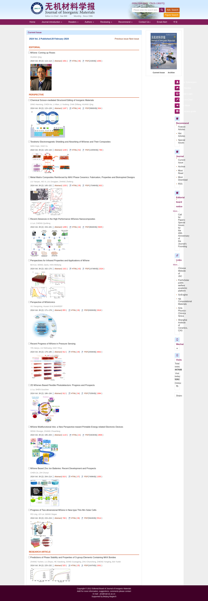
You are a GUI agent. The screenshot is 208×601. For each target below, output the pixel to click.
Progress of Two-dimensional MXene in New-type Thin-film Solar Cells (63, 510)
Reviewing (106, 22)
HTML (74, 61)
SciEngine (183, 295)
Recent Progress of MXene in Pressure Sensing (52, 344)
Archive (171, 73)
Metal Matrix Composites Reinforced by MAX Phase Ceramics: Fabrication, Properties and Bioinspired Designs (82, 177)
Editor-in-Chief (178, 100)
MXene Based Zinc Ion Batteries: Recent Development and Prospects (63, 468)
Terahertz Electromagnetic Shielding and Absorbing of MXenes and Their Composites (70, 142)
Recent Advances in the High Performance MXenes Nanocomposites (62, 219)
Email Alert (162, 22)
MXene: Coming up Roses (42, 53)
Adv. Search (172, 10)
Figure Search (171, 15)
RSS (180, 184)
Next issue (134, 39)
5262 (177, 379)
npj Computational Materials (185, 301)
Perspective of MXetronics (42, 302)
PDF (87, 61)
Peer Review (178, 88)
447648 (177, 370)
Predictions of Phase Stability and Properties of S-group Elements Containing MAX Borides (73, 557)
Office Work (178, 105)
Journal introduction (52, 22)
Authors (89, 22)
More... (176, 211)
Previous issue (122, 39)
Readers (73, 22)
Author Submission (178, 82)
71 (177, 386)
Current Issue (159, 73)
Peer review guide (178, 111)
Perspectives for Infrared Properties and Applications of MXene (60, 260)
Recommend (125, 22)
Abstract (58, 61)
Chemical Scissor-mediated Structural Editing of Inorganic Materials (62, 100)
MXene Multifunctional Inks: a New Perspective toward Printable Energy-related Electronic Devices (76, 427)
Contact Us (145, 22)
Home (32, 22)
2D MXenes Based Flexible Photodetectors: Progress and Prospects (62, 385)
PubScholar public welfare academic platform (183, 285)
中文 (175, 22)
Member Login (178, 94)
